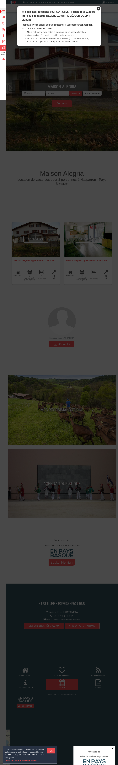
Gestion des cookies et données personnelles (21, 760)
